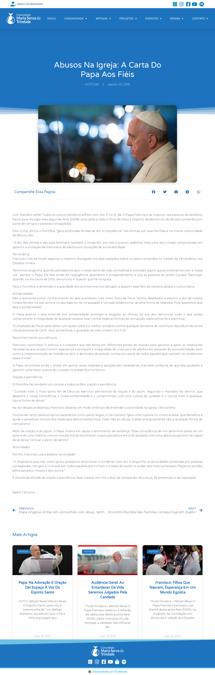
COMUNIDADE (75, 19)
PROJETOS (128, 19)
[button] (153, 192)
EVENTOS (153, 19)
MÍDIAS (176, 19)
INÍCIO (51, 18)
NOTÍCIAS (92, 84)
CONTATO (200, 19)
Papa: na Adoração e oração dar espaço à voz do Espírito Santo (42, 588)
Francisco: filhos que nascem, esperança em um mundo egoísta (172, 588)
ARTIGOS (103, 19)
